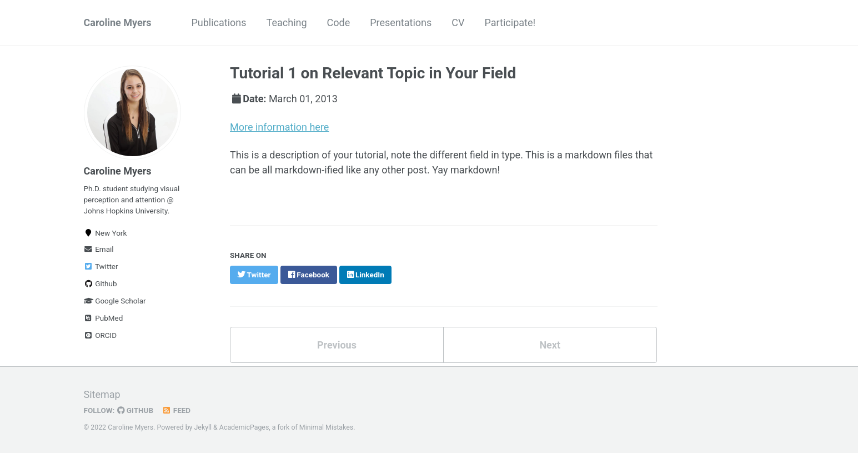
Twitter (101, 266)
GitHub (135, 410)
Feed (176, 410)
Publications (218, 22)
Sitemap (102, 394)
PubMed (103, 317)
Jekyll (203, 427)
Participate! (510, 22)
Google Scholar (115, 300)
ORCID (100, 335)
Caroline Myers (118, 22)
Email (99, 249)
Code (338, 22)
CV (457, 22)
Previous (337, 345)
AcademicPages (244, 427)
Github (100, 283)
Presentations (400, 22)
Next (549, 345)
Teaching (287, 22)
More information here (279, 127)
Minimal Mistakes (326, 427)
